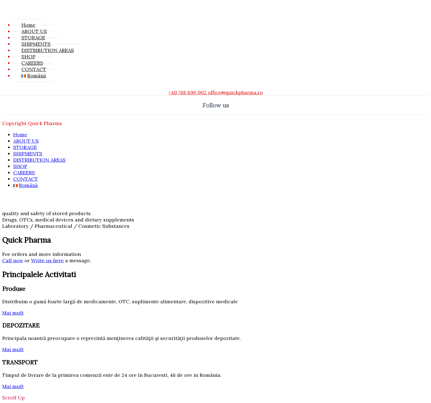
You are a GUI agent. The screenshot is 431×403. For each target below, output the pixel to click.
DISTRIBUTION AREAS (47, 50)
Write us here (47, 260)
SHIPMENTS (36, 44)
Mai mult (13, 313)
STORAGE (33, 37)
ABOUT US (34, 31)
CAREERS (32, 63)
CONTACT (33, 69)
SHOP (28, 56)
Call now (12, 260)
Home (28, 25)
